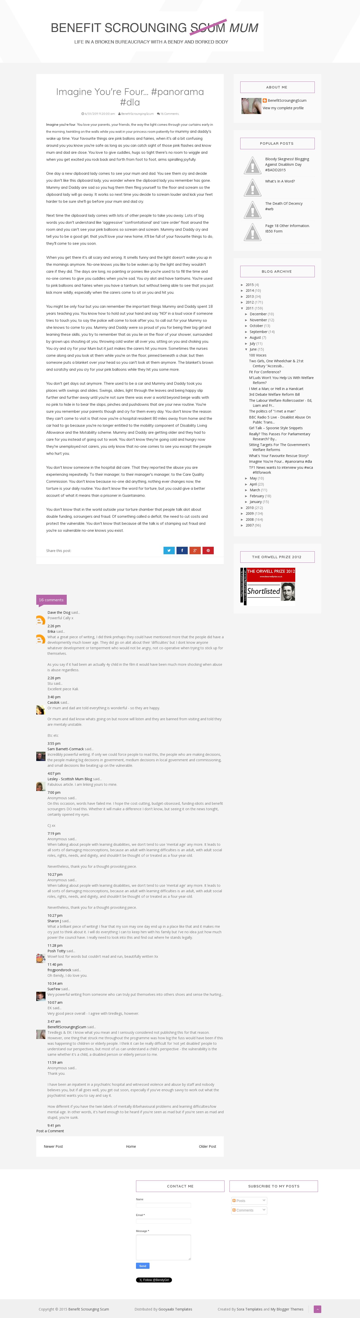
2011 (250, 308)
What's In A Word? (280, 181)
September (259, 331)
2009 (250, 513)
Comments (243, 1210)
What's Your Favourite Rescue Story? (278, 455)
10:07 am (55, 1002)
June (254, 349)
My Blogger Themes (287, 1309)
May (254, 478)
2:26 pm (54, 626)
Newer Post (53, 1146)
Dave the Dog (59, 612)
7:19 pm (54, 833)
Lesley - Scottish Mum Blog (70, 778)
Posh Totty (57, 950)
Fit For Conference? (265, 372)
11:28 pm (55, 945)
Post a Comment (50, 1130)
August (256, 337)
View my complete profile (283, 108)
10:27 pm (55, 874)
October (257, 325)
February (257, 496)
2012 (250, 302)
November (259, 320)
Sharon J (54, 920)
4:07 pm (54, 773)
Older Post (207, 1146)
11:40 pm (55, 964)
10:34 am (55, 983)
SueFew (54, 988)
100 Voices (257, 355)
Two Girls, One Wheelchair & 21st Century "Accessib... (276, 363)
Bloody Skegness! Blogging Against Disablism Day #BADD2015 (287, 164)
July (253, 343)
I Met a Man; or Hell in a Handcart (276, 388)
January (256, 501)
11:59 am (55, 1062)
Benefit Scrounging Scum (88, 1309)
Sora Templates (249, 1309)
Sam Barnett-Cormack (66, 748)
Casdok (54, 702)
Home (131, 1146)
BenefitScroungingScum (67, 1026)
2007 (250, 525)
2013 (250, 296)
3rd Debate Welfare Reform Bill (274, 394)
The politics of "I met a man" (272, 411)
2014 (250, 290)
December (259, 314)
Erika (51, 631)
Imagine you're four (61, 124)
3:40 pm (54, 696)
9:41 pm (54, 1125)
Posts (238, 1201)
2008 (250, 519)
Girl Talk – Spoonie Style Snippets (276, 428)
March (255, 490)
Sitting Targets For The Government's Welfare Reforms (279, 447)
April (254, 484)
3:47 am (54, 1021)
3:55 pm (54, 743)
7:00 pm (54, 792)
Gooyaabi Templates (175, 1309)
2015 (250, 284)
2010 (250, 507)
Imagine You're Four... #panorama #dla (280, 461)
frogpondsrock (59, 970)
